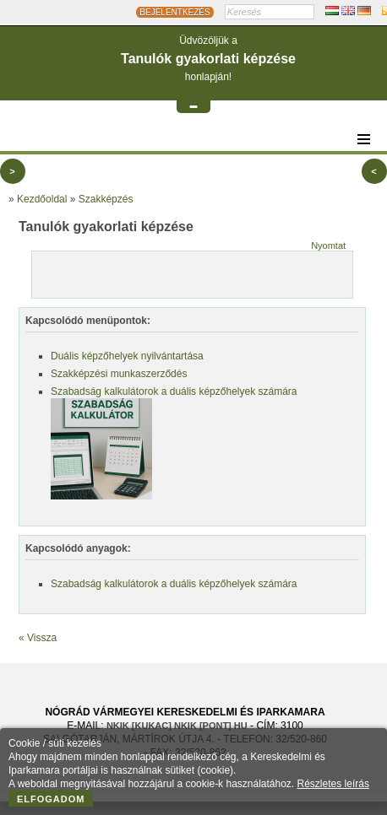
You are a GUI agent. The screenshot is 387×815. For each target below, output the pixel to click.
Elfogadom (51, 799)
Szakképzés (106, 199)
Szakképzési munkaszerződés (119, 374)
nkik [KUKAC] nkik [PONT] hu (177, 726)
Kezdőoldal (42, 199)
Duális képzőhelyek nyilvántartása (127, 356)
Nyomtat (328, 245)
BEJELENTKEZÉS (174, 12)
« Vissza (38, 638)
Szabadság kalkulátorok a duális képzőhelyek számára (174, 391)
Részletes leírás (333, 784)
